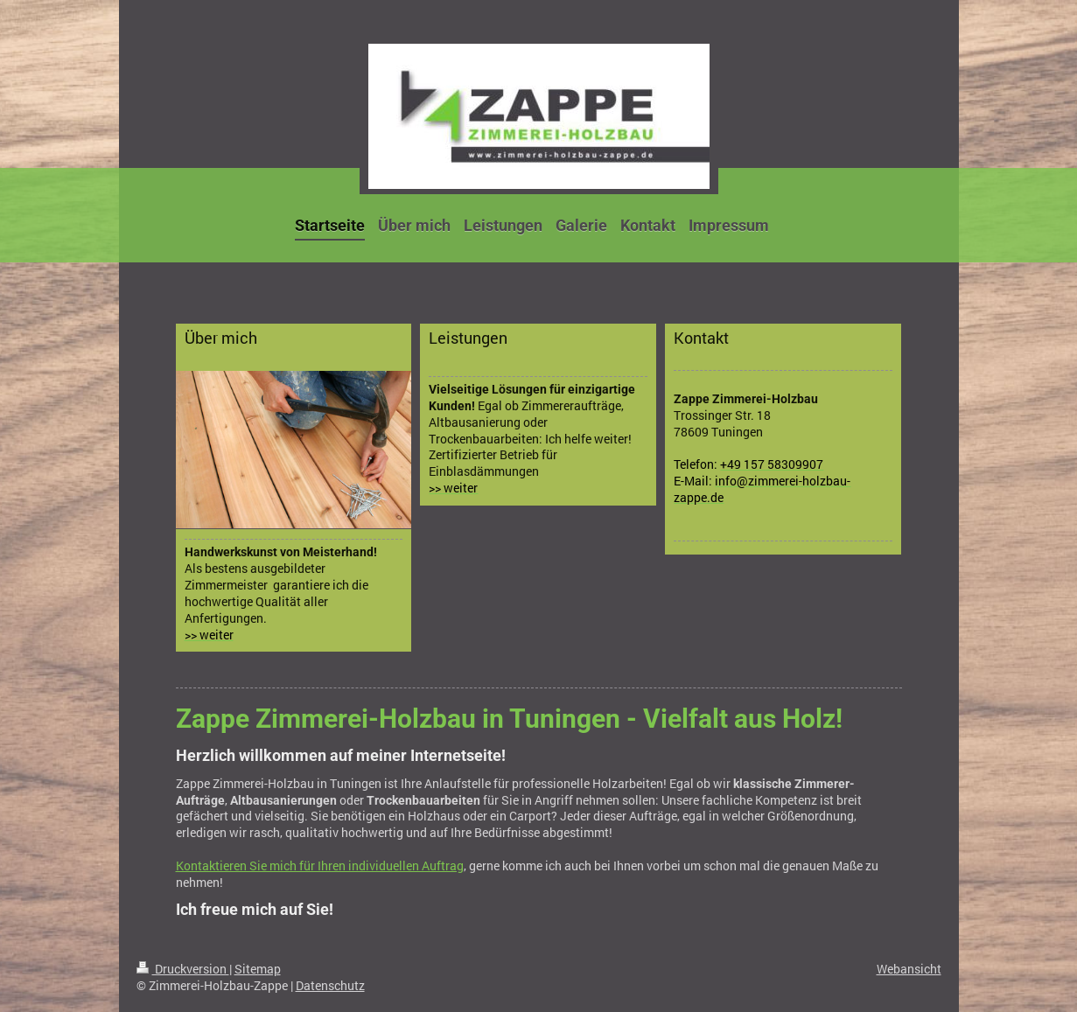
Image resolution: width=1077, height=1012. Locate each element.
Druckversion (182, 968)
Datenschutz (330, 985)
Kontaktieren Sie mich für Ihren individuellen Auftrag (320, 865)
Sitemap (257, 968)
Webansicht (909, 968)
